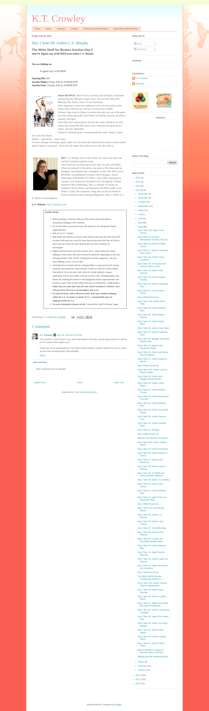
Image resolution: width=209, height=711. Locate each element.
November (143, 198)
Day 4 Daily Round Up (148, 365)
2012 (138, 675)
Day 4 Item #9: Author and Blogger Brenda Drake (149, 377)
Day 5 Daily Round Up (148, 297)
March (141, 662)
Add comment (40, 362)
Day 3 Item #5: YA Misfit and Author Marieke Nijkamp (150, 474)
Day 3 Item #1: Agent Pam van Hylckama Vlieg (151, 498)
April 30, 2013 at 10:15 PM (69, 335)
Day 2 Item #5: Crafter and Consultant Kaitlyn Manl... (150, 540)
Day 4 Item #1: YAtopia (148, 430)
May (140, 222)
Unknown (140, 83)
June (140, 218)
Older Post (119, 382)
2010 (138, 683)
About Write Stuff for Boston (126, 29)
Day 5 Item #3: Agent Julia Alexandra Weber (149, 346)
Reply (42, 355)
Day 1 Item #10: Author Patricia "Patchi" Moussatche (152, 584)
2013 (138, 190)
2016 (138, 177)
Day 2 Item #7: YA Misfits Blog (151, 528)
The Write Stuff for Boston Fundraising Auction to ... (150, 577)
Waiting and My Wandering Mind (152, 656)
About (48, 29)
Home (37, 29)
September (143, 206)
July (140, 214)
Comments (140, 49)
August (141, 210)
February (142, 666)
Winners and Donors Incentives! (152, 438)
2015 (138, 182)
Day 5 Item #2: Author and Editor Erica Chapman (152, 353)
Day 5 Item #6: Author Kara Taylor (153, 328)
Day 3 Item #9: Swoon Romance (152, 449)
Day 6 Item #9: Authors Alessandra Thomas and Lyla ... (153, 238)
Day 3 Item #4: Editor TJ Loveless (153, 480)
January (142, 670)
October (142, 202)
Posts (138, 44)
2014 (138, 186)
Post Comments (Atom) (86, 392)
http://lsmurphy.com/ (57, 204)
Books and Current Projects (96, 29)
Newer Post (39, 382)
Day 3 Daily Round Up (148, 434)
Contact (74, 29)
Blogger (117, 704)
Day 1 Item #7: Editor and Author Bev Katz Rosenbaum (152, 604)
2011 (138, 679)
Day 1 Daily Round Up (148, 572)
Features (61, 29)
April (140, 226)
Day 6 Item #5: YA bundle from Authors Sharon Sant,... (151, 265)
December (143, 194)
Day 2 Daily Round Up (148, 504)
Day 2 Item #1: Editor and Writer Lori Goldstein (152, 566)
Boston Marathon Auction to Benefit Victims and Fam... (151, 651)
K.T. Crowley (58, 18)
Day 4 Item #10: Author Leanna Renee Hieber (152, 370)
